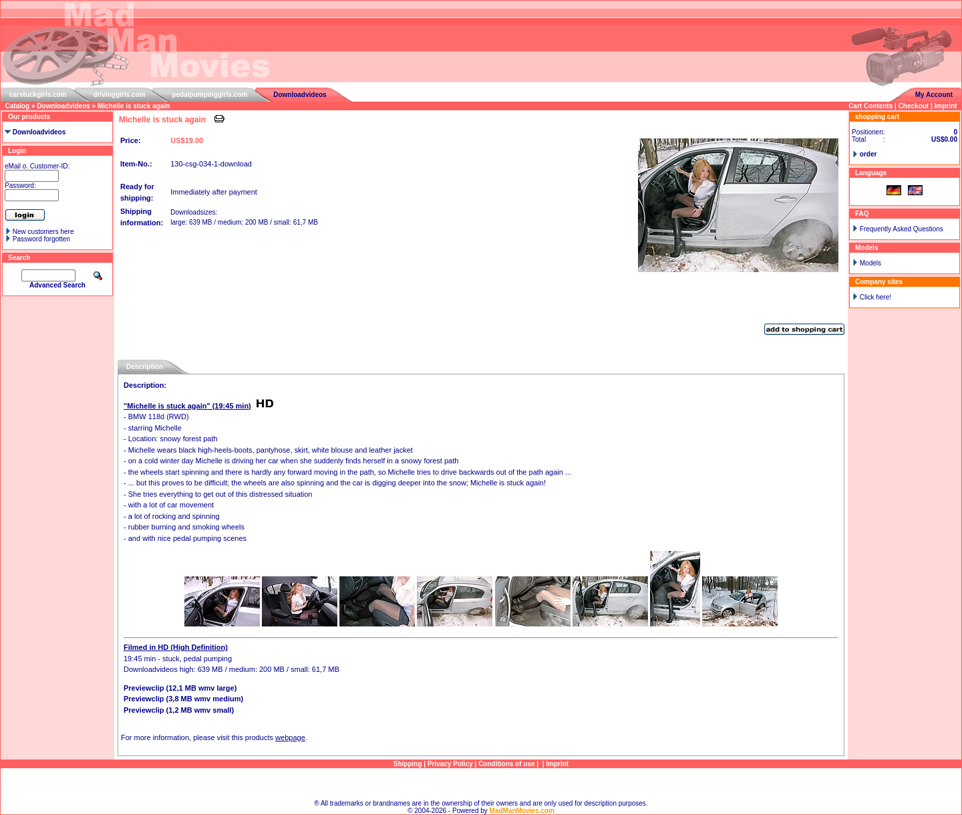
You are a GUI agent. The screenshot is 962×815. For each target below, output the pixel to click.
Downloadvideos (299, 94)
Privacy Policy (450, 764)
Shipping (407, 764)
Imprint (946, 106)
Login (17, 150)
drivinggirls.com (120, 94)
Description (144, 366)
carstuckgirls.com (38, 94)
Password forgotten (41, 239)
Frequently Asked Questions (901, 229)
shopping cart (877, 116)
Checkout (914, 106)
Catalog (17, 106)
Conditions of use (506, 764)
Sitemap (481, 784)
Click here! (875, 297)
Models (870, 263)
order (868, 154)
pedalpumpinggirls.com (209, 94)
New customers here (43, 231)
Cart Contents (870, 106)
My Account (934, 94)
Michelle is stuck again (134, 106)
